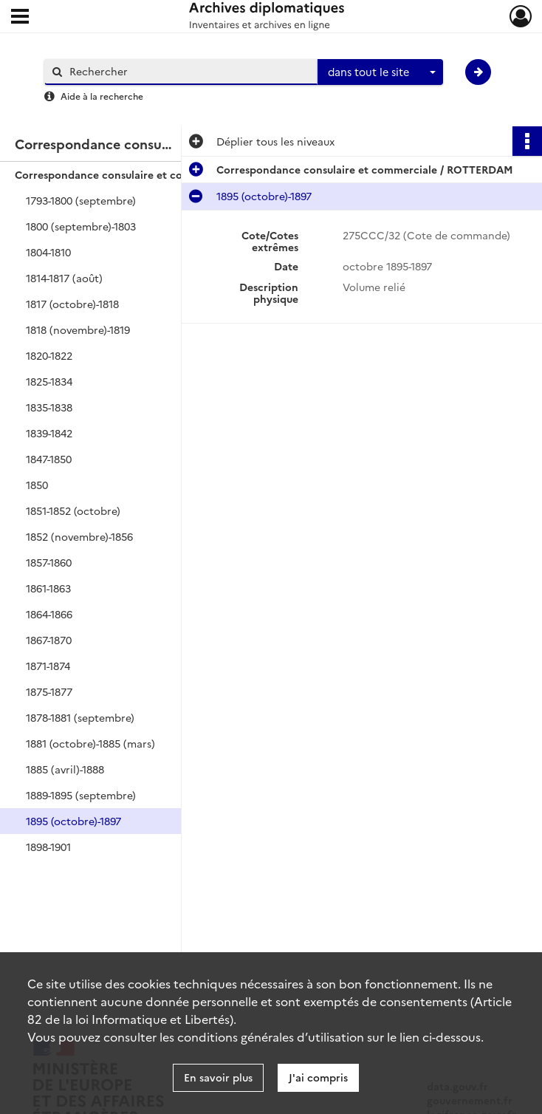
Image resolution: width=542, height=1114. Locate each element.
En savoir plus (218, 1077)
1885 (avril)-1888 (65, 769)
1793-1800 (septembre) (81, 200)
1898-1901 (48, 846)
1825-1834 (49, 381)
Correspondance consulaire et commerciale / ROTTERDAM (162, 174)
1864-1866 (49, 613)
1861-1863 (48, 588)
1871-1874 (48, 665)
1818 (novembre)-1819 (78, 329)
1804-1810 (48, 252)
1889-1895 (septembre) (81, 794)
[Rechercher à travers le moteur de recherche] (188, 71)
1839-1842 (49, 433)
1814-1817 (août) (64, 277)
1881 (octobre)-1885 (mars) (90, 743)
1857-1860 (49, 562)
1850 (37, 484)
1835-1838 (49, 407)
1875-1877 (49, 691)
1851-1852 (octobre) (73, 510)
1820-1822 (49, 355)
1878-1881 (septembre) (80, 717)
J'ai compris (318, 1077)
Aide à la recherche (102, 95)
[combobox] (380, 72)
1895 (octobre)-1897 (73, 820)
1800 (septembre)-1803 (81, 226)
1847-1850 (49, 458)
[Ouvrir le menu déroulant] (20, 18)
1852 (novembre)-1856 (79, 536)
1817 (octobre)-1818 (72, 303)
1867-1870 (49, 639)
